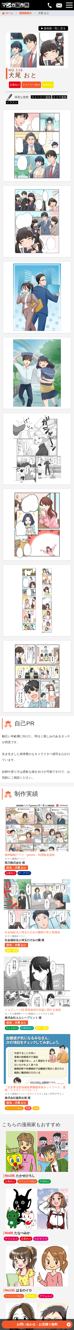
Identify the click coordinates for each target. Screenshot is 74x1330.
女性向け (48, 84)
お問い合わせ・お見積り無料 (44, 1325)
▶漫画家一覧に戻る (53, 28)
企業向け (15, 84)
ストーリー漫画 (41, 97)
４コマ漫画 (60, 97)
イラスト (12, 102)
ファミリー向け (31, 84)
